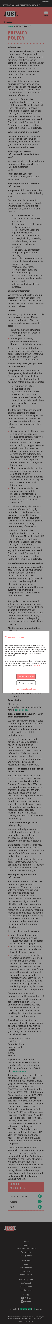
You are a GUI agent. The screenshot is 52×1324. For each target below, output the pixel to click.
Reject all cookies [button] (26, 683)
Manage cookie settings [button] (26, 689)
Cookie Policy (38, 665)
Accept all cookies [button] (26, 676)
